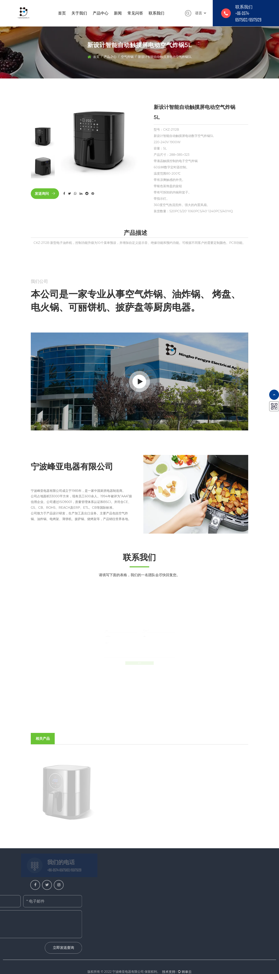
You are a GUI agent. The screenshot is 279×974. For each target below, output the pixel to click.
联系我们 (156, 13)
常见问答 (135, 13)
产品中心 (100, 13)
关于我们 (79, 13)
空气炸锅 (127, 57)
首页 (62, 13)
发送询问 (45, 193)
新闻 (118, 13)
